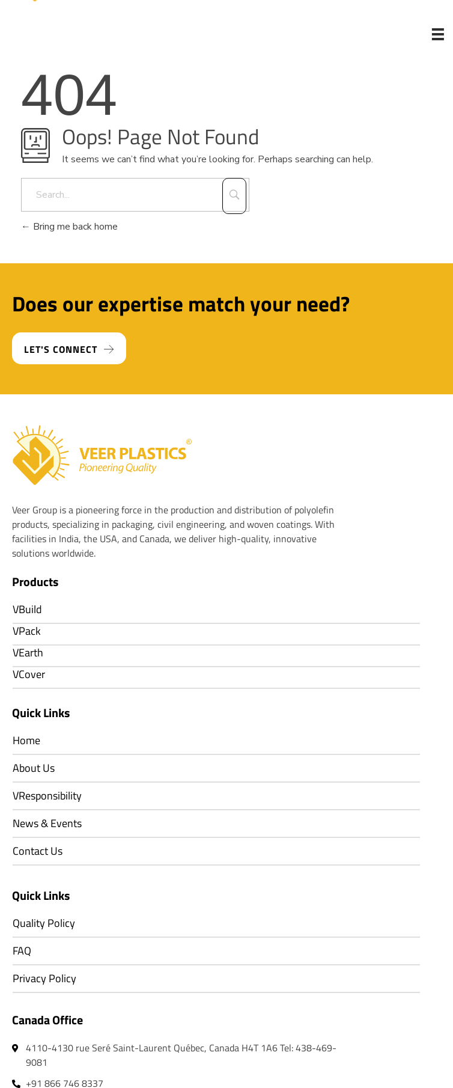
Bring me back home (69, 226)
